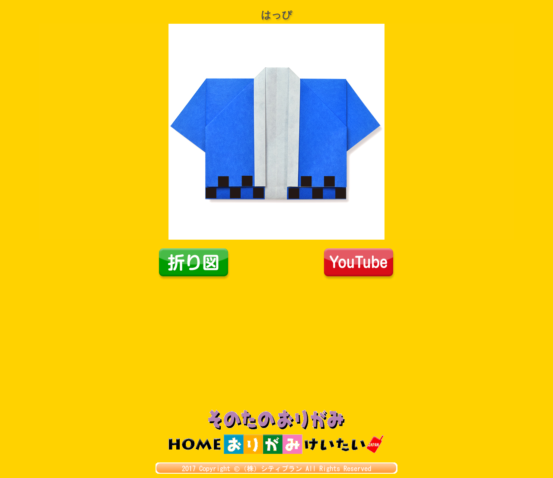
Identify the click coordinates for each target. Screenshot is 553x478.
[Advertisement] (276, 345)
